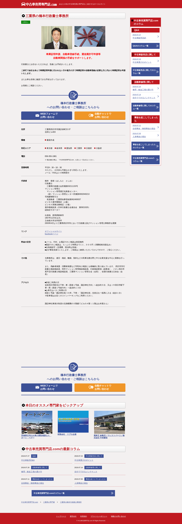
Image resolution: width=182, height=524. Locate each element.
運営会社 (73, 516)
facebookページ (51, 234)
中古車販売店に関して (94, 456)
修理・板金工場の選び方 (31, 472)
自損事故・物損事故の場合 (32, 483)
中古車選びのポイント (83, 460)
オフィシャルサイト (53, 231)
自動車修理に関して (39, 467)
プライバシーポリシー (99, 516)
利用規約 (83, 516)
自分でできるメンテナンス (85, 472)
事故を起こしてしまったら (42, 479)
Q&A (34, 456)
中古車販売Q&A (28, 460)
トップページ (61, 516)
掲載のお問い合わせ (118, 516)
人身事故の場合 (81, 483)
